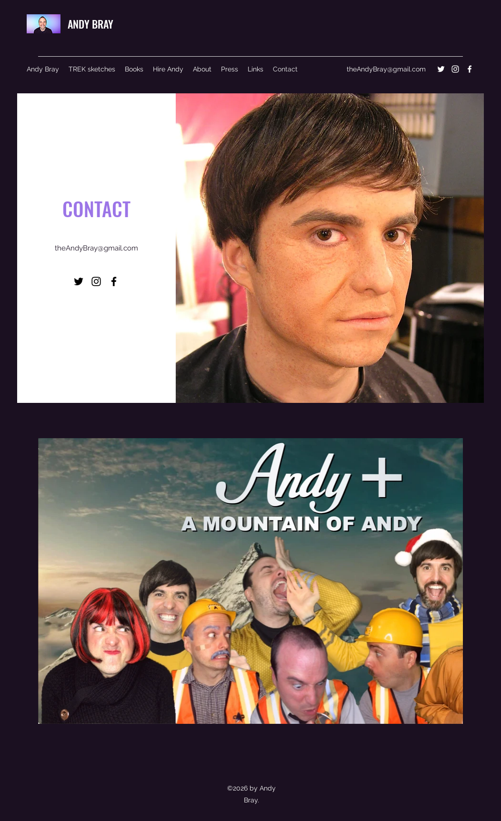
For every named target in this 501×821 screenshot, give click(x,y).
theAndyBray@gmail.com (386, 69)
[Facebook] (469, 69)
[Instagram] (455, 69)
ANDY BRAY (90, 23)
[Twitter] (441, 69)
